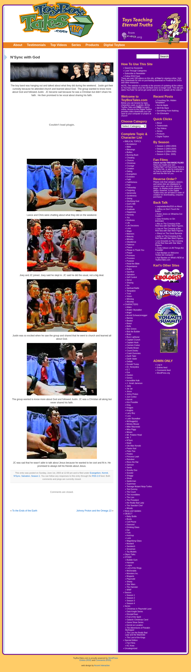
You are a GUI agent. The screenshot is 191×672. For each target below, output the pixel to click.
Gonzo (129, 378)
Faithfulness (132, 182)
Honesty (130, 215)
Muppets (130, 576)
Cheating (130, 158)
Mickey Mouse (133, 424)
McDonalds (131, 571)
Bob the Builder (133, 332)
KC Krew (130, 646)
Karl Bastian (162, 253)
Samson (130, 465)
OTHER (128, 557)
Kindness (131, 220)
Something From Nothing (168, 111)
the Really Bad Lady (135, 503)
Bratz (129, 334)
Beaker (130, 321)
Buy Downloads (128, 80)
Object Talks (130, 554)
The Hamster (132, 587)
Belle (129, 326)
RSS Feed (135, 76)
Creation (130, 169)
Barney (130, 318)
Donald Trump (133, 364)
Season (128, 592)
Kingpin (130, 408)
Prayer (129, 253)
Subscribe (129, 73)
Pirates (130, 454)
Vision (129, 296)
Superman (131, 484)
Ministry (130, 239)
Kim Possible (132, 402)
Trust (129, 294)
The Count (131, 492)
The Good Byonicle (174, 233)
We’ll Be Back (163, 108)
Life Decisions (133, 226)
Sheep (129, 582)
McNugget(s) (132, 421)
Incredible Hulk (133, 380)
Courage (130, 166)
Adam (129, 307)
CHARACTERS (131, 304)
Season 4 (161, 154)
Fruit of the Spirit (134, 617)
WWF (129, 590)
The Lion (130, 497)
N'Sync (17, 476)
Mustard (130, 544)
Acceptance (132, 144)
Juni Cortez (132, 397)
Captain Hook (132, 342)
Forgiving (131, 190)
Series (76, 45)
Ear (128, 530)
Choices (130, 160)
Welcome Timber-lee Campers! (167, 254)
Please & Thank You (135, 250)
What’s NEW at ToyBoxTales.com (169, 259)
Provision (131, 258)
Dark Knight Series (135, 611)
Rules (129, 269)
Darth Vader (132, 359)
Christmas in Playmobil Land (139, 609)
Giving (129, 198)
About (17, 45)
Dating (129, 171)
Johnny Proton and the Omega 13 (93, 510)
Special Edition (131, 640)
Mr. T (129, 438)
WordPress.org (163, 373)
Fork (129, 533)
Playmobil (131, 579)
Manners (130, 234)
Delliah (130, 361)
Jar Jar (130, 389)
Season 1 (35, 476)
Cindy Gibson (163, 248)
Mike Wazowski (133, 427)
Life (128, 223)
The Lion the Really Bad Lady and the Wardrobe (136, 634)
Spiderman (131, 481)
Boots (129, 519)
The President (133, 500)
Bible (129, 147)
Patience (130, 245)
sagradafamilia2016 (165, 206)
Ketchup (130, 535)
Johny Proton (132, 394)
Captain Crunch (133, 340)
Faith (129, 179)
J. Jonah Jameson (134, 383)
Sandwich (131, 546)
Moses (129, 432)
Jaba (129, 386)
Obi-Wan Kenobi (134, 446)
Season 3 (161, 151)
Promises (131, 255)
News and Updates (133, 511)
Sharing (130, 283)
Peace (129, 247)
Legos (129, 565)
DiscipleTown (132, 614)
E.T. (128, 370)
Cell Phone (131, 522)
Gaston (130, 375)
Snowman (131, 549)
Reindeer (131, 459)
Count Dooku (132, 351)
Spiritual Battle (133, 288)
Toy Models (132, 552)
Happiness (131, 212)
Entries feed (162, 367)
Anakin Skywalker (134, 310)
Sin (128, 285)
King (129, 405)
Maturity (130, 236)
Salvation (25, 476)
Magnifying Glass (134, 541)
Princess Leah (133, 457)
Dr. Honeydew (133, 367)
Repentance (132, 266)
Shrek (129, 478)
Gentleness (132, 196)
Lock (129, 538)
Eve (128, 372)
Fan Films (131, 643)
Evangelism (95, 473)
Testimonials (36, 45)
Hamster (130, 563)
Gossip (130, 207)
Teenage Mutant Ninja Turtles (139, 486)
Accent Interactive (102, 665)
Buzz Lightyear (133, 337)
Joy (128, 217)
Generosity (131, 193)
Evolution (131, 177)
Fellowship (131, 188)
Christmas (131, 163)
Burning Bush (132, 155)
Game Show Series (135, 622)
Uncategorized (131, 648)
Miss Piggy (131, 429)
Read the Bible (133, 264)
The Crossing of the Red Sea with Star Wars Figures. (169, 225)
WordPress (113, 658)
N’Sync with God (25, 57)
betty (159, 236)
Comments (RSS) (103, 660)
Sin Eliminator (163, 113)
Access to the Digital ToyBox (139, 109)
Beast (129, 323)
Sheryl (159, 233)
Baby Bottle (132, 516)
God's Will (131, 204)
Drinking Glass (133, 527)
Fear (129, 185)
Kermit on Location (135, 625)
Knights (130, 410)
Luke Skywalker (133, 419)
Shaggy (130, 476)
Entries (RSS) (85, 660)
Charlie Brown (133, 348)
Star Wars (131, 584)
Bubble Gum (132, 560)
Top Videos (58, 45)
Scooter (130, 473)
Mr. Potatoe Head (134, 435)
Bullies (129, 152)
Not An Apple (162, 105)
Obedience (131, 242)
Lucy (129, 416)
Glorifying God (133, 201)
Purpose (130, 261)
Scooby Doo (132, 470)
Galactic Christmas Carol (137, 620)
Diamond (130, 525)
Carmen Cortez (133, 345)
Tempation (131, 291)
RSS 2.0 (96, 476)
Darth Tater (131, 356)
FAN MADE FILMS (175, 163)
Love (129, 228)
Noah (129, 443)
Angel (129, 313)
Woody (130, 508)
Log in (159, 365)
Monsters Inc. (132, 573)
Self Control (132, 277)
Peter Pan (131, 451)
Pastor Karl (131, 448)
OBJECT (128, 514)
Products (92, 45)
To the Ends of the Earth (24, 510)
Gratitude (131, 209)
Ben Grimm (132, 329)
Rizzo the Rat (132, 462)
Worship (130, 302)
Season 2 (161, 149)
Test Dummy (132, 489)
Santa (129, 467)
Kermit (105, 473)
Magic (129, 231)
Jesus (129, 391)
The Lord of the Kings (136, 637)
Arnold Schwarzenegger (137, 315)
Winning (130, 299)
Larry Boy (131, 413)
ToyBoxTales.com (56, 19)
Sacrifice (130, 272)
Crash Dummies (134, 353)
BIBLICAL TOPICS (133, 141)
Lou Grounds (162, 241)
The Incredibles (133, 495)
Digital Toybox (114, 45)
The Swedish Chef (135, 505)
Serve (129, 280)
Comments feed (164, 370)
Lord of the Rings (134, 568)
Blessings (131, 149)
